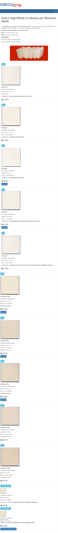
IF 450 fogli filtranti (5, 508)
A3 (3, 189)
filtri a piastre (41, 26)
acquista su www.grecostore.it (8, 529)
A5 (3, 233)
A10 (2, 273)
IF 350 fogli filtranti (5, 486)
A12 (2, 318)
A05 (3, 64)
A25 (2, 405)
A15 (2, 361)
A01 (3, 105)
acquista (5, 184)
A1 (3, 145)
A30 (2, 445)
